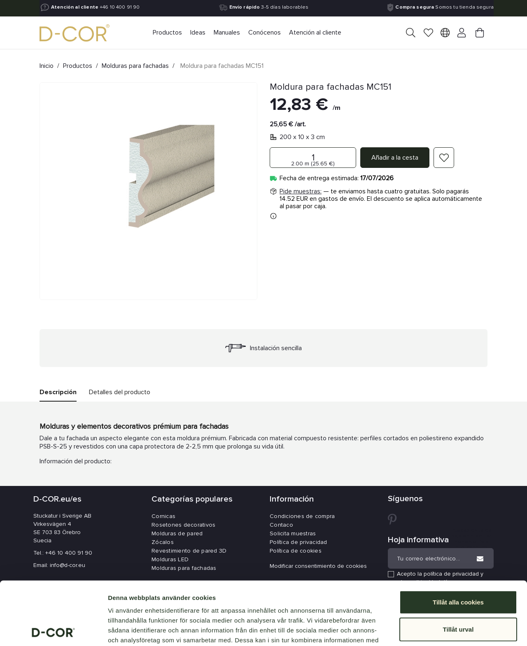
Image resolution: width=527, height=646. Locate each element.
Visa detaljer (447, 629)
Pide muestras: (301, 191)
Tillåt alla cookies (458, 538)
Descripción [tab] (58, 392)
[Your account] (462, 33)
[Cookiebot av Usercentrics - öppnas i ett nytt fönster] (53, 630)
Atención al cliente (74, 7)
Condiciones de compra (302, 516)
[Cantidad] (313, 157)
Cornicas (163, 516)
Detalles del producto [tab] (119, 392)
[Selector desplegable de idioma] (445, 34)
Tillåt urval (458, 565)
